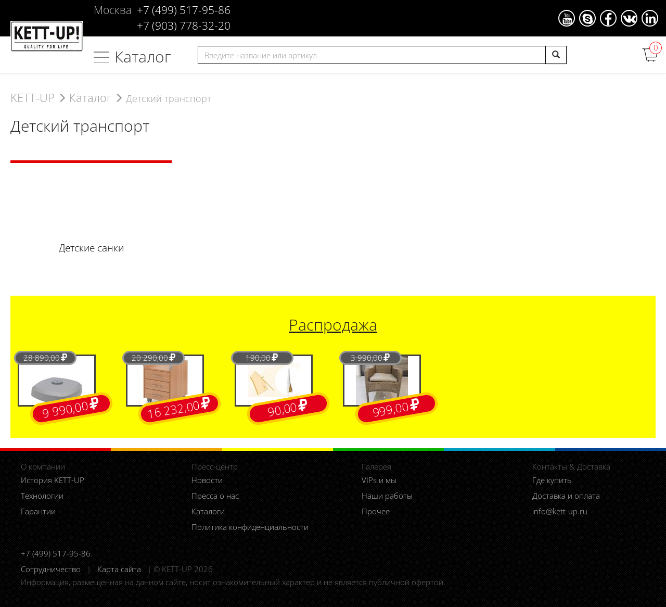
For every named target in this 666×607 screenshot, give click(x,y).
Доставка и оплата (566, 495)
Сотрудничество (51, 569)
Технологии (42, 495)
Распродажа (333, 324)
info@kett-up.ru (559, 511)
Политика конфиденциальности (250, 527)
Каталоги (208, 511)
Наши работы (387, 495)
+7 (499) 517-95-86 (56, 553)
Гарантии (38, 511)
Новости (207, 480)
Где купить (552, 480)
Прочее (376, 511)
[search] (556, 55)
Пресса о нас (215, 495)
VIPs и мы (379, 480)
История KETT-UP (52, 480)
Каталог (142, 56)
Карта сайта (119, 569)
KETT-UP (32, 97)
